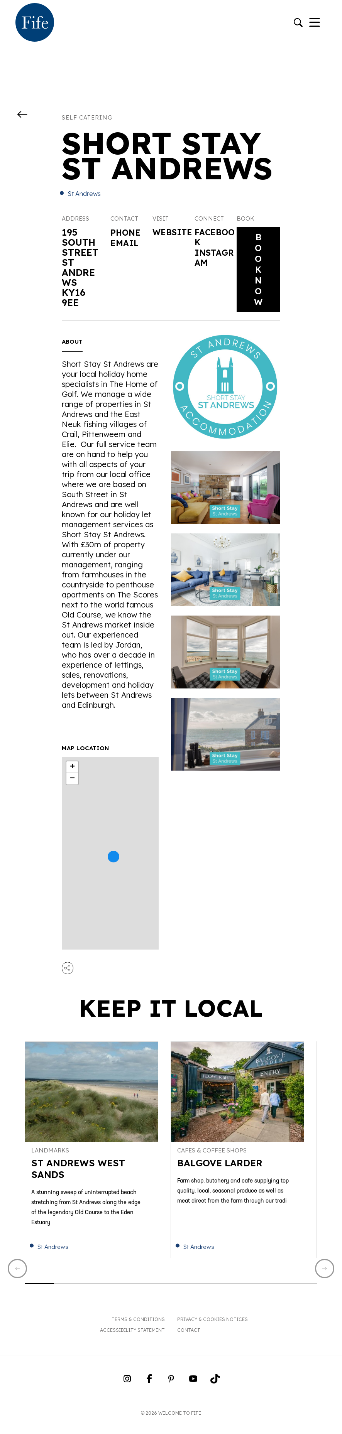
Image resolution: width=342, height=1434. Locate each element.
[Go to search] (298, 23)
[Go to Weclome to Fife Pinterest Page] (171, 1392)
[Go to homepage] (34, 23)
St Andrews (84, 193)
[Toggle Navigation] (315, 23)
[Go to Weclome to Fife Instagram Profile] (127, 1392)
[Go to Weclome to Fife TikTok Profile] (215, 1392)
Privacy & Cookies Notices (212, 1330)
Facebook (213, 238)
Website (171, 238)
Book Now (258, 272)
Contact (188, 1341)
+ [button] (72, 772)
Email (125, 242)
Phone (127, 232)
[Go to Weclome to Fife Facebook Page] (149, 1392)
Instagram (213, 262)
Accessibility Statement (132, 1341)
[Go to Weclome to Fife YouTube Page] (193, 1392)
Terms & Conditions (138, 1330)
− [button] (72, 784)
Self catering (87, 117)
